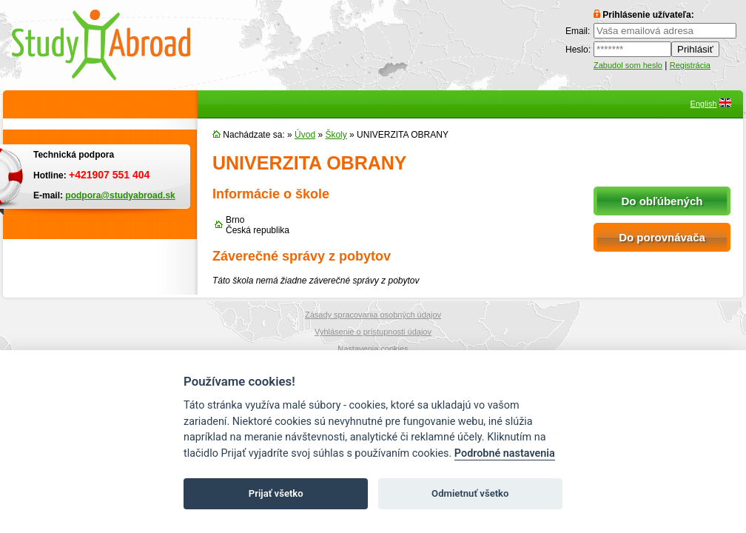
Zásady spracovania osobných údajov (373, 314)
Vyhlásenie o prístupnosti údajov (373, 331)
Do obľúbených (662, 201)
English (703, 103)
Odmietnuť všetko (469, 493)
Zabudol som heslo (628, 65)
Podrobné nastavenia (504, 453)
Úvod (305, 135)
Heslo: (578, 49)
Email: (577, 31)
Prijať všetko (276, 493)
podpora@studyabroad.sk (120, 195)
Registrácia (690, 65)
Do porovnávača (662, 237)
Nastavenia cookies (372, 348)
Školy (335, 135)
